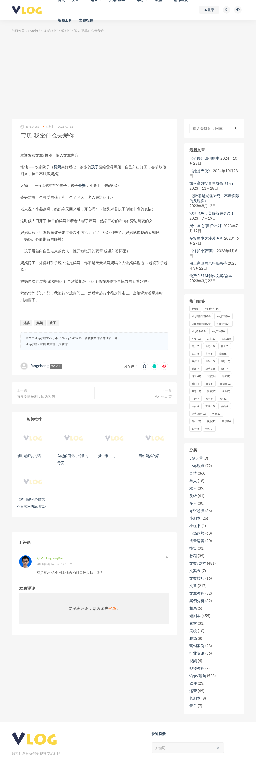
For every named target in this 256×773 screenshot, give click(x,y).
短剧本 (66, 30)
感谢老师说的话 (29, 456)
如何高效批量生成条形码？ (212, 183)
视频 (193, 660)
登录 (112, 608)
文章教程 (197, 593)
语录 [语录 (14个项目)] (227, 421)
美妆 (193, 630)
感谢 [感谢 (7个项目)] (196, 368)
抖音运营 (197, 540)
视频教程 (197, 668)
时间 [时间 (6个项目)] (196, 383)
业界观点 (197, 465)
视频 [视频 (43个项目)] (211, 421)
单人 (193, 480)
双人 (193, 488)
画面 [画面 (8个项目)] (196, 406)
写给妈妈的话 (149, 456)
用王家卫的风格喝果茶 (208, 263)
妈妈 (57, 167)
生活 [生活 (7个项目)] (196, 398)
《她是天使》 (201, 170)
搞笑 (193, 548)
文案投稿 (86, 20)
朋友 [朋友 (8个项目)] (209, 383)
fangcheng (29, 127)
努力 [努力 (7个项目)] (196, 346)
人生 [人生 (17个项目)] (211, 338)
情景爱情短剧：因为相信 (36, 396)
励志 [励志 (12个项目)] (210, 346)
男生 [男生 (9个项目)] (223, 398)
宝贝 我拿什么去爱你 (54, 344)
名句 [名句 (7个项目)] (224, 346)
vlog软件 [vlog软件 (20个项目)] (219, 331)
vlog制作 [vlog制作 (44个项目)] (212, 308)
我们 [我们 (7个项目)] (224, 368)
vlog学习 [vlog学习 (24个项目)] (223, 323)
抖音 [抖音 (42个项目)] (196, 376)
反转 (193, 495)
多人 (193, 503)
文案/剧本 (51, 30)
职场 (193, 638)
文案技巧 (197, 578)
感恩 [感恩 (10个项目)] (225, 361)
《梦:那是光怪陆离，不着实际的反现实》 (214, 198)
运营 (193, 690)
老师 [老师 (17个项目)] (216, 413)
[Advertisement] (128, 76)
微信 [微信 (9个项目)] (196, 361)
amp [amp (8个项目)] (195, 308)
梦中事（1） (108, 456)
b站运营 (196, 458)
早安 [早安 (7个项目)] (226, 376)
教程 (193, 555)
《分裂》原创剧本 (205, 158)
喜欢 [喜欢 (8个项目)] (209, 353)
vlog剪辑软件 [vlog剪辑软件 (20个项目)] (201, 323)
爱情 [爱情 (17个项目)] (211, 391)
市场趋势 (197, 533)
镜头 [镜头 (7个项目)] (209, 428)
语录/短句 (198, 675)
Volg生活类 (163, 396)
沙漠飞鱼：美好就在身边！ (212, 213)
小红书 (195, 525)
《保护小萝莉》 (203, 250)
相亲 (193, 608)
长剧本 (195, 698)
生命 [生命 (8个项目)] (226, 391)
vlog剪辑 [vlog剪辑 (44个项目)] (223, 316)
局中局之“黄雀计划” (206, 225)
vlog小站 (34, 30)
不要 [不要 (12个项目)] (196, 338)
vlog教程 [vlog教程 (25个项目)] (199, 331)
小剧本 (195, 518)
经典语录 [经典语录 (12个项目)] (199, 413)
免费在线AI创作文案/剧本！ (213, 275)
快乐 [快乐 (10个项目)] (210, 361)
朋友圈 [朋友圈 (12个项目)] (225, 383)
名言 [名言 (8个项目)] (196, 353)
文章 (193, 585)
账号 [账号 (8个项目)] (196, 428)
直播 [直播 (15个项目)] (210, 406)
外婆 (82, 185)
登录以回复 (167, 557)
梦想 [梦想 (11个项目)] (196, 391)
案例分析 (197, 600)
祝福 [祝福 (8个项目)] (224, 406)
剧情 (193, 473)
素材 (193, 623)
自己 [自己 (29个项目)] (196, 421)
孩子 (95, 167)
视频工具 (65, 20)
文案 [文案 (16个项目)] (211, 376)
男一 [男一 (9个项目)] (209, 398)
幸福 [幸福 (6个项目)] (223, 353)
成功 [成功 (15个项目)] (210, 368)
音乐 (193, 705)
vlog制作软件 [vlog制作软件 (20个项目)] (201, 316)
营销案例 (197, 645)
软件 (193, 683)
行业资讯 (197, 653)
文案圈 (195, 570)
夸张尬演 (197, 510)
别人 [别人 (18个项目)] (227, 338)
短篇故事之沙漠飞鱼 (206, 238)
